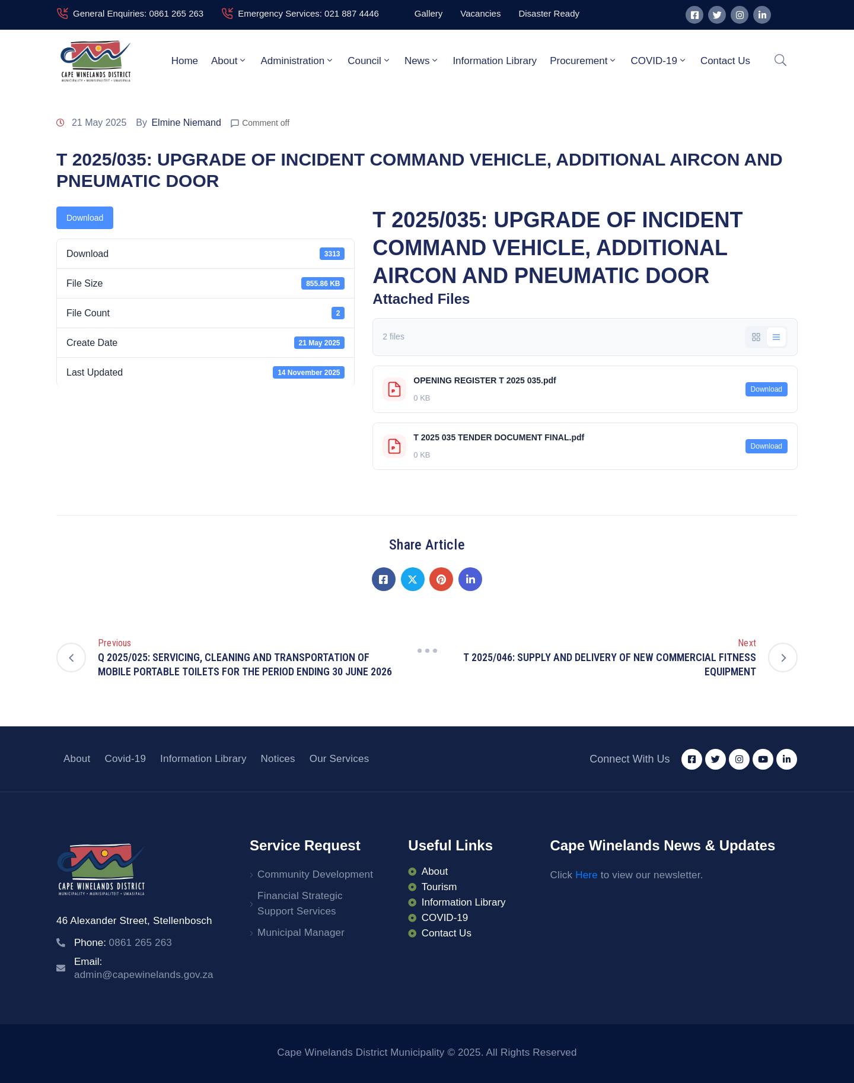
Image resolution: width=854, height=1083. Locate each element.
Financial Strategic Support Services (300, 903)
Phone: (123, 942)
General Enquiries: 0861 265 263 (138, 13)
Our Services (339, 758)
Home (184, 60)
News (422, 60)
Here (586, 875)
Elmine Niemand (186, 122)
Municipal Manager (301, 932)
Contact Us (725, 60)
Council (369, 60)
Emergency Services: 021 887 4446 (308, 13)
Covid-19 (125, 758)
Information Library (495, 60)
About (229, 60)
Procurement (583, 60)
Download (84, 218)
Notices (278, 758)
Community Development (315, 874)
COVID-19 (658, 60)
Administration (297, 60)
